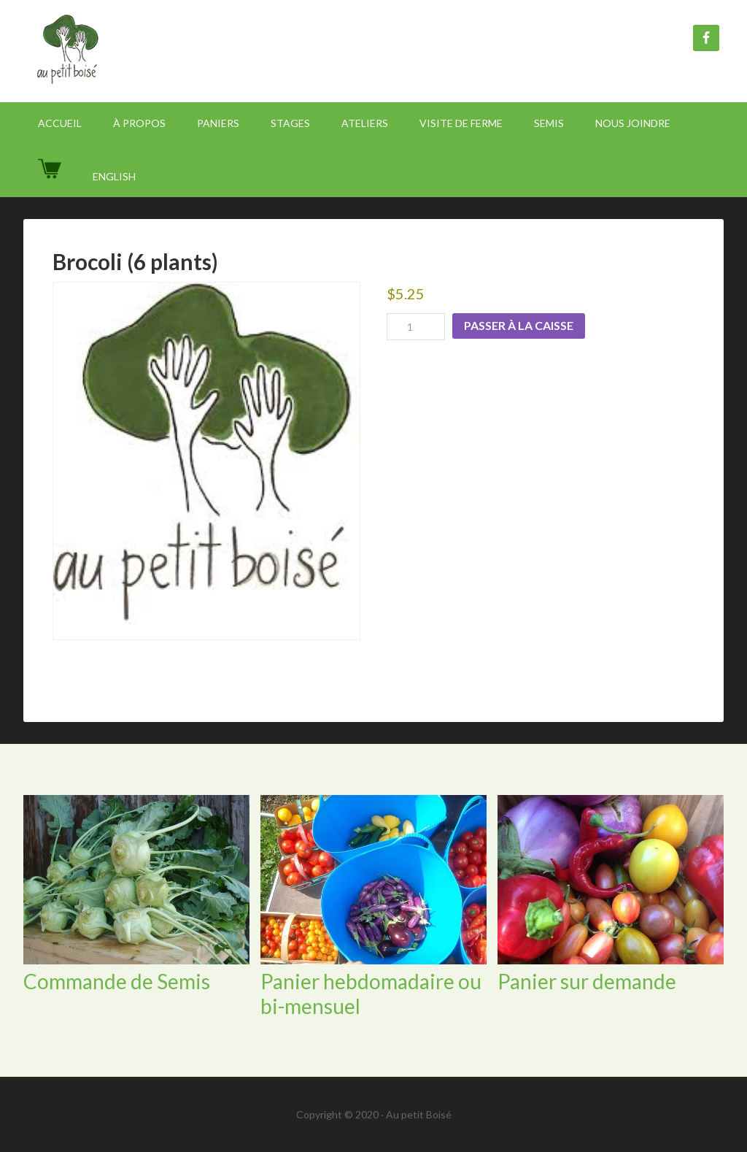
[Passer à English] (114, 176)
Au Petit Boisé (147, 51)
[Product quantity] (416, 326)
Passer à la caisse (518, 325)
